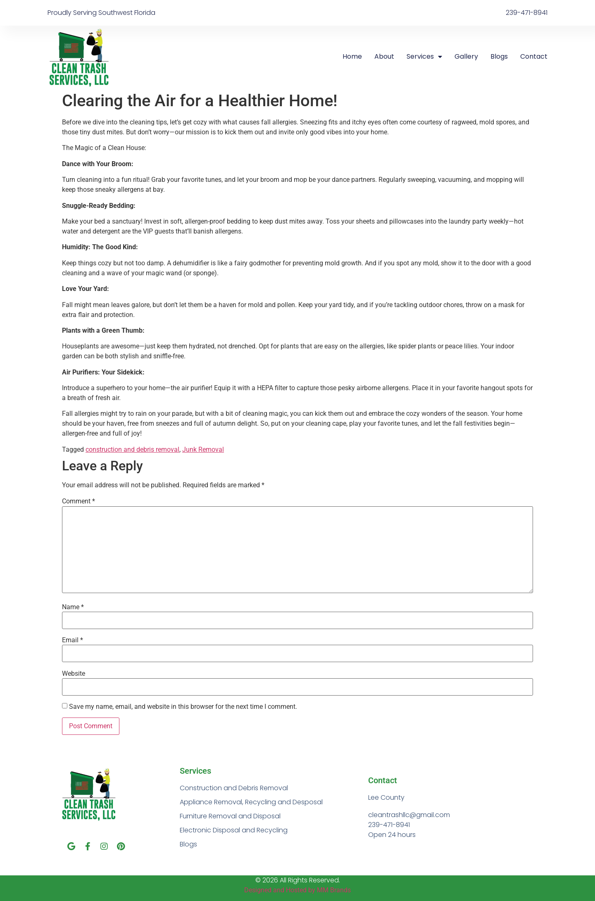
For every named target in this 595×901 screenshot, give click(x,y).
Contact (533, 56)
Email (72, 640)
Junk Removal (203, 449)
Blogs (499, 56)
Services (424, 56)
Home (352, 56)
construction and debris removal (132, 449)
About (384, 56)
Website (73, 673)
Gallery (466, 56)
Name (73, 607)
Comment (78, 501)
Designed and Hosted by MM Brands (297, 890)
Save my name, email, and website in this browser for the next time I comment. (183, 706)
